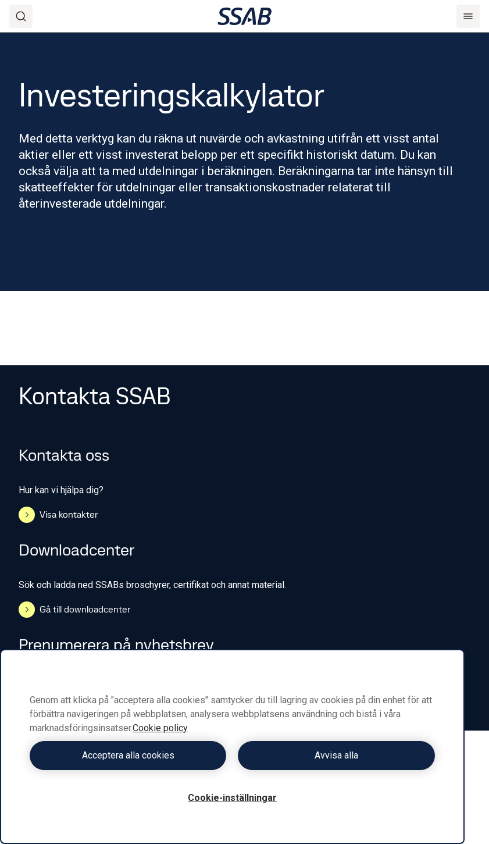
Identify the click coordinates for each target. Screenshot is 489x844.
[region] (232, 746)
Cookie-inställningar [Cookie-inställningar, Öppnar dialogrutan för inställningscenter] (232, 797)
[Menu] (468, 16)
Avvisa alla (336, 755)
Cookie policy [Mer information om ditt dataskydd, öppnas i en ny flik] (160, 727)
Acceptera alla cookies (128, 755)
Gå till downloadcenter (74, 609)
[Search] (21, 16)
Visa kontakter (58, 515)
